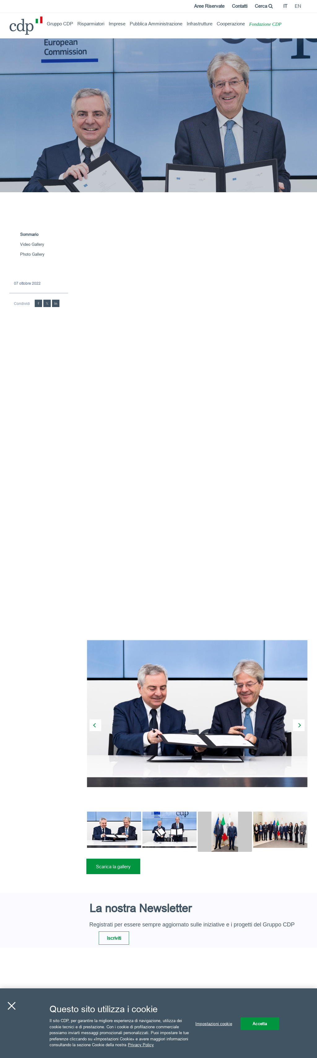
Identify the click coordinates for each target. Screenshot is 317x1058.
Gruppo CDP (60, 23)
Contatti (239, 6)
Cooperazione (231, 23)
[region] (158, 1023)
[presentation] (95, 725)
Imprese (117, 23)
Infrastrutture (199, 23)
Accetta (260, 1023)
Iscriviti (114, 938)
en (298, 6)
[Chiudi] (11, 1005)
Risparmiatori (90, 23)
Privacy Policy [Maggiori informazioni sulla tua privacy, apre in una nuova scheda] (141, 1044)
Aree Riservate (209, 6)
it (285, 6)
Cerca (264, 6)
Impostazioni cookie (213, 1023)
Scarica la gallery (113, 866)
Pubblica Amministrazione (156, 23)
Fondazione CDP (265, 24)
